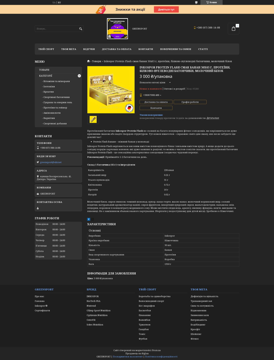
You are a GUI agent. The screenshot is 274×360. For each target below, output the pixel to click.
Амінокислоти (52, 112)
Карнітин (49, 118)
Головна (40, 301)
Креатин (49, 91)
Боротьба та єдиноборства (155, 296)
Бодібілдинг (198, 324)
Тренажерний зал (201, 301)
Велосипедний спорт (151, 301)
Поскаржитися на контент (128, 356)
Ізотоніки (49, 86)
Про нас (39, 296)
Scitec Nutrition (95, 324)
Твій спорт (46, 49)
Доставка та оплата (116, 49)
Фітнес (195, 338)
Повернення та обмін (175, 49)
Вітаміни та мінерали (57, 81)
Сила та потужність (202, 305)
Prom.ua (156, 350)
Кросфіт (195, 329)
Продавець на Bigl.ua (137, 353)
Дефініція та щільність (204, 296)
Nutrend (91, 305)
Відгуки (89, 49)
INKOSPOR (93, 296)
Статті (203, 49)
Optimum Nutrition (97, 315)
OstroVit (91, 319)
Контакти (145, 49)
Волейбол (144, 319)
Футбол (143, 338)
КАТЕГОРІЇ (45, 75)
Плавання (145, 315)
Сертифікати (42, 310)
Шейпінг (196, 334)
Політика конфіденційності (161, 356)
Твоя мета (68, 49)
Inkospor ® (41, 305)
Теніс (142, 334)
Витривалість (199, 319)
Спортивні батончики (57, 97)
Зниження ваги (200, 315)
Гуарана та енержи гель (58, 102)
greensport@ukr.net (51, 162)
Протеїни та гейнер (55, 107)
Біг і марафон (147, 305)
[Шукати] (81, 29)
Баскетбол (145, 310)
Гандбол (144, 329)
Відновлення (198, 310)
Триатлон (144, 324)
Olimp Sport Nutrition (98, 310)
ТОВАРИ (44, 69)
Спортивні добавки (55, 123)
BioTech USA (93, 301)
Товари (96, 61)
